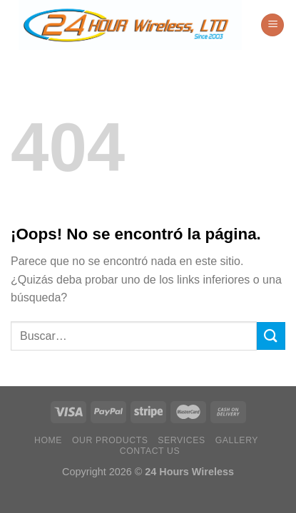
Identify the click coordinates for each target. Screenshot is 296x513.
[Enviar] (271, 336)
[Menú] (272, 25)
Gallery (237, 440)
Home (48, 440)
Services (181, 440)
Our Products (110, 440)
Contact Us (150, 451)
